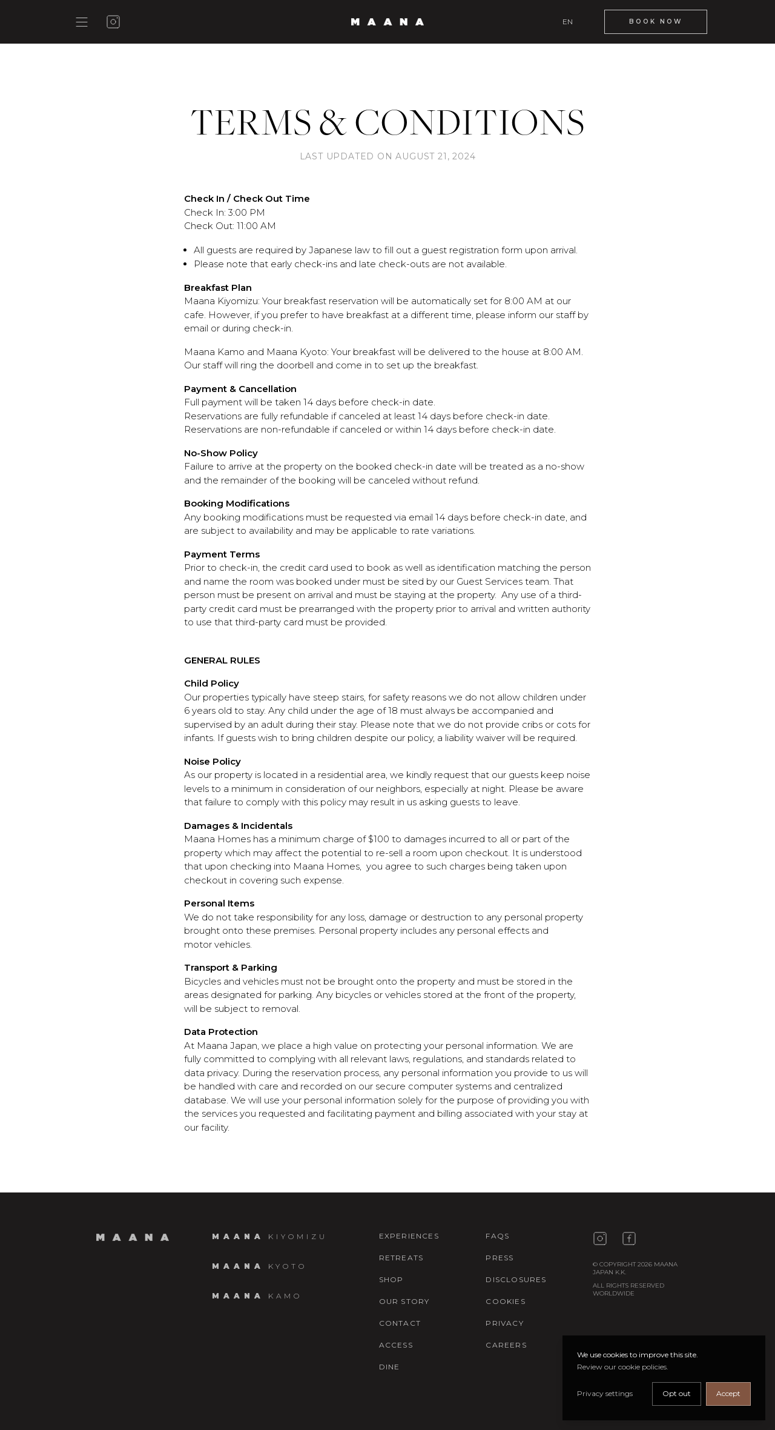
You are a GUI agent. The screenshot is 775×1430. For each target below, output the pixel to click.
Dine (389, 1366)
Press (499, 1257)
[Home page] (132, 1237)
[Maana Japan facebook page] (629, 1238)
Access (396, 1344)
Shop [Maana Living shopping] (391, 1279)
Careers (506, 1344)
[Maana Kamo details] (257, 1296)
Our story (404, 1301)
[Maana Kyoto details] (259, 1266)
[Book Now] (655, 22)
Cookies (505, 1301)
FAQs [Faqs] (497, 1235)
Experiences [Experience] (409, 1235)
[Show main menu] (82, 22)
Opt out (676, 1393)
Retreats (401, 1257)
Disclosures (516, 1279)
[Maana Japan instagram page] (600, 1238)
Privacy (504, 1323)
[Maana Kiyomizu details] (270, 1236)
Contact (400, 1323)
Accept (728, 1393)
